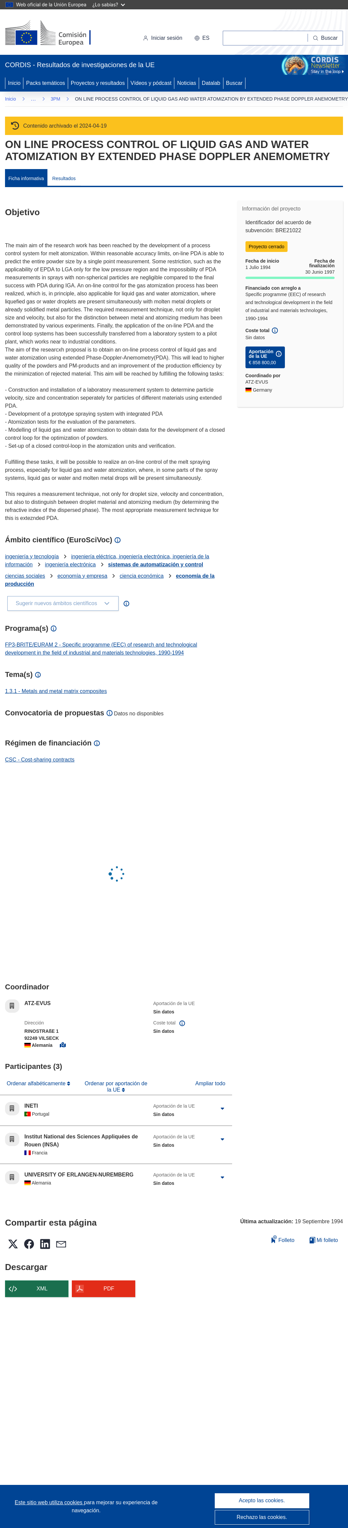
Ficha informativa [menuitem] (26, 178)
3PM (55, 99)
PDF (109, 1288)
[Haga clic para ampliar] (222, 1108)
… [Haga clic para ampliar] (33, 99)
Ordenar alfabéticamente (37, 1083)
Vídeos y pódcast (151, 83)
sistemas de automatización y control (155, 564)
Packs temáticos (45, 83)
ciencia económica (142, 576)
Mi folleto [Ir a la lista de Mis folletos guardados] (324, 1240)
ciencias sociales (25, 576)
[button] (202, 38)
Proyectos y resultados (98, 83)
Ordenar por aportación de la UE (115, 1086)
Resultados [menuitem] (64, 178)
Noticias (186, 83)
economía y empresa (82, 576)
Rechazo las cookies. (261, 1517)
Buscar (234, 83)
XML (42, 1288)
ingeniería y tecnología (32, 556)
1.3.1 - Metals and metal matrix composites (56, 691)
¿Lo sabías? (109, 4)
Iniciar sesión (162, 38)
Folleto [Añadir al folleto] (283, 1239)
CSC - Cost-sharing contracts (39, 759)
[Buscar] (325, 38)
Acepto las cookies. (262, 1500)
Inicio (14, 83)
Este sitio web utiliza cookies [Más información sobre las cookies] (49, 1502)
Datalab (211, 83)
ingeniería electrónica (70, 564)
